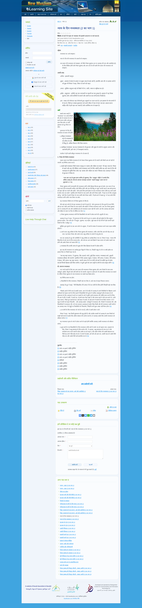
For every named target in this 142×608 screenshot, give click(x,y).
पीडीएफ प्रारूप (111, 410)
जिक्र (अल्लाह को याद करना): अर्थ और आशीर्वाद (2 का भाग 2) (76, 513)
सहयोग (32, 14)
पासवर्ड (27, 57)
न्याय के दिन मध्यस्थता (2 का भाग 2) (106, 391)
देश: (59, 445)
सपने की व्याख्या (64, 565)
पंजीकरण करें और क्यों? (38, 70)
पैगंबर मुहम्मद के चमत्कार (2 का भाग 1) (70, 550)
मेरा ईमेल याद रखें (30, 65)
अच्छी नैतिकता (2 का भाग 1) (67, 528)
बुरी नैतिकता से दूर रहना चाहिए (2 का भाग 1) (71, 556)
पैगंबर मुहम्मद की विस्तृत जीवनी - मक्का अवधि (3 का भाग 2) (75, 571)
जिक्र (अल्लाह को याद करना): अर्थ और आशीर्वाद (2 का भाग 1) (76, 510)
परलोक (75, 45)
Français (29, 33)
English (29, 26)
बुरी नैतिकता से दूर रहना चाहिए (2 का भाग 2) (71, 559)
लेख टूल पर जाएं (103, 24)
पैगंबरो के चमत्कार (64, 501)
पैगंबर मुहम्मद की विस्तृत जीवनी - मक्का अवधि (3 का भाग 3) (75, 574)
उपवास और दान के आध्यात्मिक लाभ (69, 562)
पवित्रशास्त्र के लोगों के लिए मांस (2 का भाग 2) (72, 507)
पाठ (62, 45)
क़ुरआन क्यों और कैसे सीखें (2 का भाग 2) (70, 498)
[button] (26, 127)
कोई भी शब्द (29, 208)
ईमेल (26, 53)
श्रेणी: (58, 45)
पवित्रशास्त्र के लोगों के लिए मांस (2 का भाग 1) (72, 504)
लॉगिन (49, 62)
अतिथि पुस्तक (98, 14)
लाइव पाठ (83, 14)
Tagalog (29, 28)
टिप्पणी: (60, 450)
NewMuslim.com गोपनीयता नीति (71, 598)
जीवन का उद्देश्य (64, 491)
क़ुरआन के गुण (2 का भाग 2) (67, 525)
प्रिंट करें (77, 410)
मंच (90, 14)
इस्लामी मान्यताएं (68, 45)
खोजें (76, 14)
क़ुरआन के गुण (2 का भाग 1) (67, 522)
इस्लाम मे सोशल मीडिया (66, 540)
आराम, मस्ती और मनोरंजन (66, 543)
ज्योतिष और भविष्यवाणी (66, 547)
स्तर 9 (59, 21)
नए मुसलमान (40, 7)
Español (29, 31)
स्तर (61, 14)
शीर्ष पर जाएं (111, 407)
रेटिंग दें (60, 410)
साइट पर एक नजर (42, 14)
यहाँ (95, 469)
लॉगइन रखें (28, 62)
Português (29, 36)
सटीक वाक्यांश (29, 210)
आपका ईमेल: (61, 441)
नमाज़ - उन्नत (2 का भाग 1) (67, 485)
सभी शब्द (28, 205)
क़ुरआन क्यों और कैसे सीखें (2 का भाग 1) (70, 494)
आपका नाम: (61, 437)
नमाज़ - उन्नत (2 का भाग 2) (67, 488)
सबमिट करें (75, 464)
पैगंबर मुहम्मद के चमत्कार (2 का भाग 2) (70, 553)
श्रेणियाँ (68, 14)
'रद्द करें (90, 464)
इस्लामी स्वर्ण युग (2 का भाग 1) (68, 534)
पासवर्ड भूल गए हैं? (29, 67)
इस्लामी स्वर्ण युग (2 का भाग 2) (68, 537)
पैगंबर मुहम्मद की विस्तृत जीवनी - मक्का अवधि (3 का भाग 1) (75, 568)
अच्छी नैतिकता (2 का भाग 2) (67, 531)
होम (25, 14)
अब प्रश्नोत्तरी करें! (87, 384)
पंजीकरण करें (53, 14)
